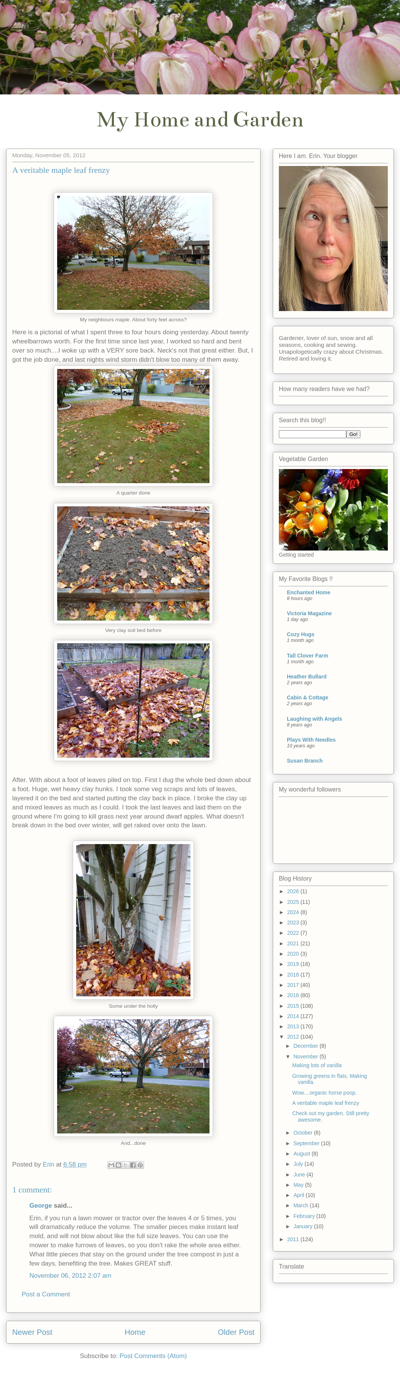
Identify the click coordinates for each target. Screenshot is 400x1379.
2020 (294, 954)
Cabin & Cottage (307, 697)
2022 (294, 933)
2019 (294, 964)
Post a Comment (46, 1294)
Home (135, 1332)
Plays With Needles (311, 740)
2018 (294, 975)
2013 (294, 1026)
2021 (294, 943)
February (304, 1216)
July (298, 1164)
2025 (294, 902)
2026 (294, 891)
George (40, 1205)
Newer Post (32, 1332)
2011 (294, 1239)
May (299, 1185)
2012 (294, 1037)
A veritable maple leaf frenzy (325, 1103)
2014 (294, 1016)
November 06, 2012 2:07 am (70, 1275)
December (306, 1046)
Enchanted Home (308, 592)
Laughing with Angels (314, 719)
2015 (294, 1006)
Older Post (236, 1332)
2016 (294, 995)
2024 (294, 912)
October (303, 1133)
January (303, 1226)
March (301, 1205)
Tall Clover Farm (307, 656)
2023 (294, 922)
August (302, 1154)
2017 (294, 985)
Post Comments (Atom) (153, 1356)
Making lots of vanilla (317, 1065)
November (306, 1056)
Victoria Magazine (309, 613)
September (307, 1143)
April (299, 1195)
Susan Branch (305, 761)
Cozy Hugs (300, 634)
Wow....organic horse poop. (324, 1093)
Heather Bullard (306, 677)
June (299, 1175)
